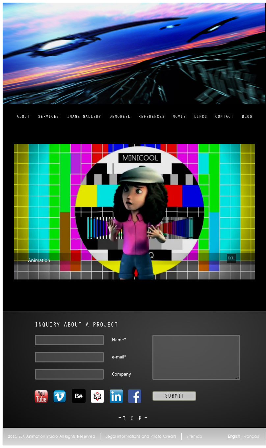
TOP (134, 418)
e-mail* (119, 357)
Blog (247, 116)
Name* (119, 339)
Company (121, 374)
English (234, 436)
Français (251, 436)
